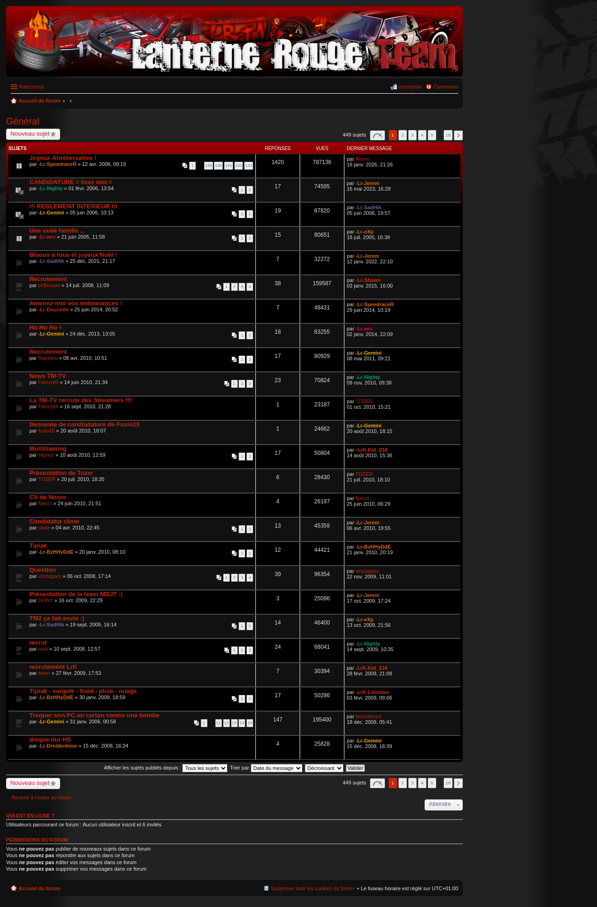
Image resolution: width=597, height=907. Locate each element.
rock (43, 649)
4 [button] (422, 134)
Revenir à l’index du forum (41, 797)
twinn (44, 673)
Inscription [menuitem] (410, 86)
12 (226, 723)
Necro (45, 503)
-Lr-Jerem (367, 183)
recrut (38, 642)
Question (42, 569)
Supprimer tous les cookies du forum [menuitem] (312, 888)
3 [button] (412, 134)
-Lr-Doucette (53, 309)
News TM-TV (47, 375)
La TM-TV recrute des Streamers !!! (80, 400)
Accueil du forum (40, 888)
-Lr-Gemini (51, 212)
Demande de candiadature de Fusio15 (84, 424)
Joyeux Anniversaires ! (62, 157)
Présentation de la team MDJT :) (76, 594)
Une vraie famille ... (57, 230)
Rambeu (48, 358)
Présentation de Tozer (61, 472)
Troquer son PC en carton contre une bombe (94, 715)
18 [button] (448, 134)
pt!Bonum (49, 285)
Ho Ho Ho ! (45, 327)
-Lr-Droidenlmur (57, 746)
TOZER (364, 401)
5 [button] (432, 134)
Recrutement (48, 278)
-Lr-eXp (365, 231)
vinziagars (50, 576)
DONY (45, 600)
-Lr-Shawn (368, 280)
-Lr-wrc (46, 237)
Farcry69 (48, 382)
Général (22, 121)
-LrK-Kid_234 (371, 450)
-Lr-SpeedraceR (57, 164)
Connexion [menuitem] (445, 86)
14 (242, 723)
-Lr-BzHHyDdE (56, 552)
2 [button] (402, 134)
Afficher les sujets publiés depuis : (166, 767)
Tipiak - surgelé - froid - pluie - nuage (83, 690)
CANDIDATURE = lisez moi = (70, 182)
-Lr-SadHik (369, 207)
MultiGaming (48, 448)
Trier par (266, 767)
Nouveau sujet (29, 133)
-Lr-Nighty (50, 188)
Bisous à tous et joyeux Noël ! (73, 254)
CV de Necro (47, 497)
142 (238, 165)
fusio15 (46, 430)
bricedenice (369, 716)
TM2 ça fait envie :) (56, 618)
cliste (44, 527)
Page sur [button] (377, 135)
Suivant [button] (458, 135)
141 (228, 165)
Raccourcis (31, 86)
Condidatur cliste (54, 521)
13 (234, 723)
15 (249, 723)
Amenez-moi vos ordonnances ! (75, 303)
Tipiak (38, 545)
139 (208, 165)
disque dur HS (50, 739)
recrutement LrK (53, 666)
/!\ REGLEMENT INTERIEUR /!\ (73, 206)
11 (218, 723)
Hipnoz (46, 455)
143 (248, 165)
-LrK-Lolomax (372, 692)
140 (218, 165)
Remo (362, 159)
